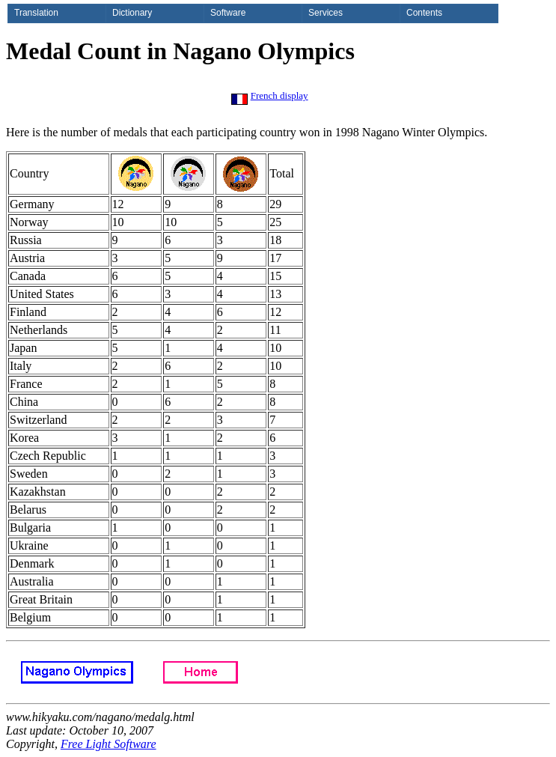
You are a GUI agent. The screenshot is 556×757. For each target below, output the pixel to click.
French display (279, 95)
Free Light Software (108, 744)
